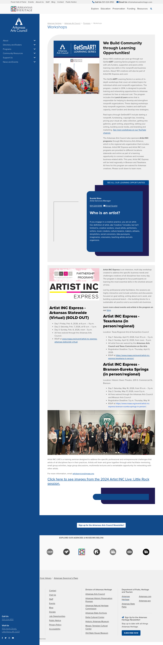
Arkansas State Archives (96, 613)
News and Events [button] (20, 62)
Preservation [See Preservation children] (119, 8)
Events (31, 2)
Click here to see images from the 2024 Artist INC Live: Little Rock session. (98, 481)
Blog (53, 2)
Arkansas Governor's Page (66, 578)
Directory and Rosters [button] (20, 44)
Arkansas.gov (145, 601)
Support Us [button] (20, 57)
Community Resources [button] (20, 53)
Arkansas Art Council (72, 23)
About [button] (20, 40)
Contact (60, 2)
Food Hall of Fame (18, 2)
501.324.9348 (96, 206)
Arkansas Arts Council (95, 594)
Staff (47, 2)
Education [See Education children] (106, 8)
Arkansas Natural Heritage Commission (96, 607)
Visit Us (52, 595)
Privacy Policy (55, 625)
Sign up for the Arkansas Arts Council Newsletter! (101, 525)
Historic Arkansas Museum (97, 621)
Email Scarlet (110, 206)
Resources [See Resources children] (142, 8)
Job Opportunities (57, 616)
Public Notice (71, 2)
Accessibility (54, 629)
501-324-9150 (7, 619)
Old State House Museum (96, 633)
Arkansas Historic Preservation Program (98, 600)
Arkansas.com (145, 596)
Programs (86, 23)
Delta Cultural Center (94, 617)
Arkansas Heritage (54, 23)
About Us (40, 2)
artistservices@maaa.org (83, 473)
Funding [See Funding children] (131, 8)
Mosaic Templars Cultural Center (96, 627)
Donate (52, 612)
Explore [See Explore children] (95, 8)
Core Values (45, 578)
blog (109, 310)
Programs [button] (20, 49)
